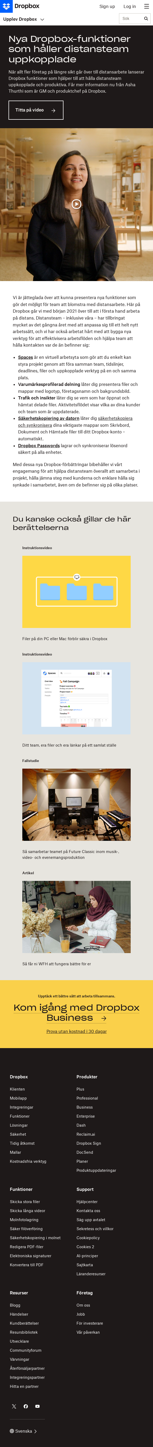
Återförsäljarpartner (27, 1368)
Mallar (15, 1152)
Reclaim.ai (85, 1134)
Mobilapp (18, 1098)
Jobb (80, 1314)
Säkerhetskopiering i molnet (35, 1237)
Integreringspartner (27, 1377)
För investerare (89, 1323)
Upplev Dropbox (23, 19)
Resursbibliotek (24, 1332)
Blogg (15, 1305)
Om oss (83, 1305)
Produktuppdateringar (96, 1170)
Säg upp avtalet (90, 1219)
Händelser (19, 1314)
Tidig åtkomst (22, 1143)
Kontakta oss (88, 1210)
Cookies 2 (85, 1246)
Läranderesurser (90, 1274)
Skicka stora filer (25, 1201)
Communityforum (25, 1350)
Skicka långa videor (27, 1210)
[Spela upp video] (76, 204)
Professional (87, 1098)
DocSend (84, 1152)
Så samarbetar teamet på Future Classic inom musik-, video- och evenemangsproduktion (70, 854)
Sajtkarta (84, 1265)
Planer (82, 1161)
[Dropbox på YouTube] (37, 1406)
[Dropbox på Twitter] (14, 1406)
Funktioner (19, 1116)
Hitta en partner (24, 1386)
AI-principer (87, 1256)
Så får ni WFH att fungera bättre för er (56, 964)
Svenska (23, 1431)
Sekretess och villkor (94, 1228)
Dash (81, 1125)
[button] (76, 391)
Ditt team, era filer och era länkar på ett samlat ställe (69, 745)
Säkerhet (18, 1134)
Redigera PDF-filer (26, 1246)
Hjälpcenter (86, 1201)
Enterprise (85, 1116)
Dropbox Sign (88, 1143)
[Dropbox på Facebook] (26, 1406)
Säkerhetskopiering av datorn (48, 418)
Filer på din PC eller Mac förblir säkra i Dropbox (64, 638)
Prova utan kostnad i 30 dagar (76, 1031)
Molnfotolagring (24, 1219)
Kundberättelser (24, 1323)
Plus (80, 1089)
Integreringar (21, 1107)
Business (84, 1107)
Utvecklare (19, 1341)
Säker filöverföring (26, 1228)
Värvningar (19, 1359)
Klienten (17, 1089)
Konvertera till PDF (27, 1265)
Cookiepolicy (88, 1237)
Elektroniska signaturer (30, 1256)
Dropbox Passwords (39, 445)
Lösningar (19, 1125)
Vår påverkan (88, 1332)
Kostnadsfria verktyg (28, 1161)
